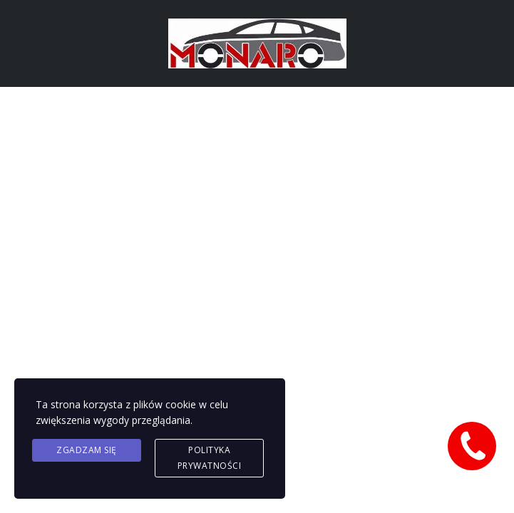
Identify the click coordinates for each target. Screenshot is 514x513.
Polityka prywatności (210, 458)
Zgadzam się (86, 450)
